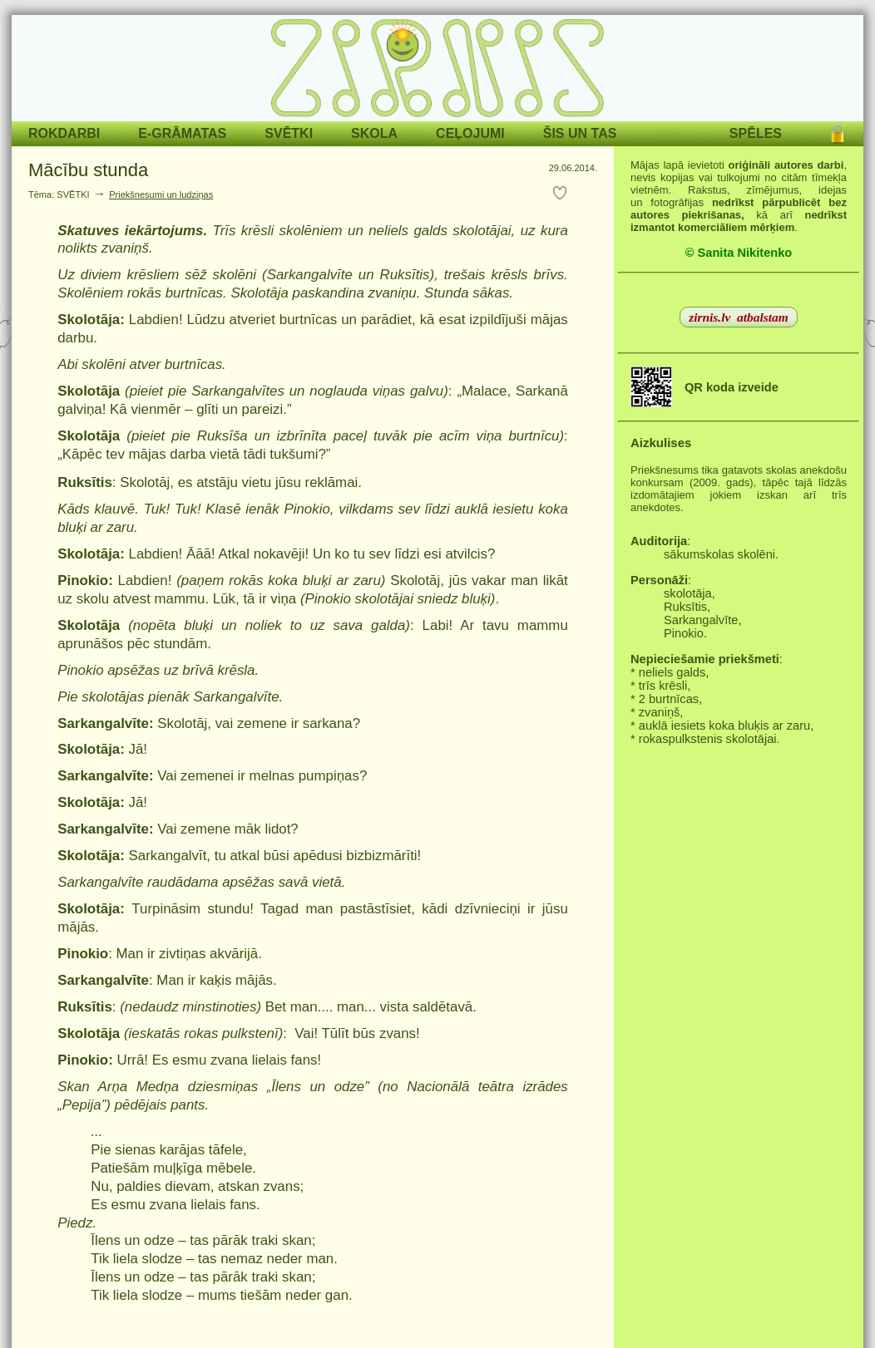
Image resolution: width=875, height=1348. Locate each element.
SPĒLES (755, 133)
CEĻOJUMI (470, 133)
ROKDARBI (64, 133)
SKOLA (374, 133)
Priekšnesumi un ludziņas (161, 194)
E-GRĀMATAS (182, 133)
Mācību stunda (88, 170)
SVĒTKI (288, 133)
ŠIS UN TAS (580, 133)
